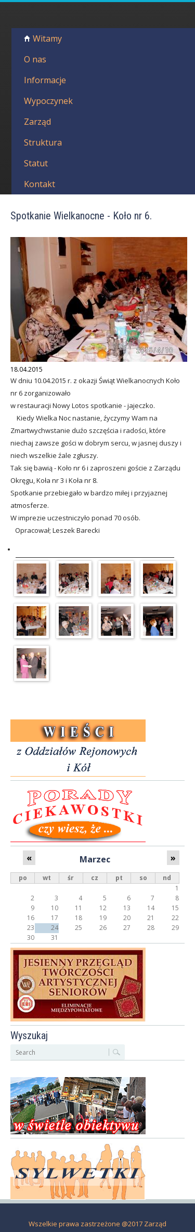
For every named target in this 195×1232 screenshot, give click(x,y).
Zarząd (37, 121)
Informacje (45, 80)
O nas (35, 59)
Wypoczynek (48, 101)
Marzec (95, 859)
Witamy (47, 38)
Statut (36, 163)
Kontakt (39, 184)
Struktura (43, 142)
